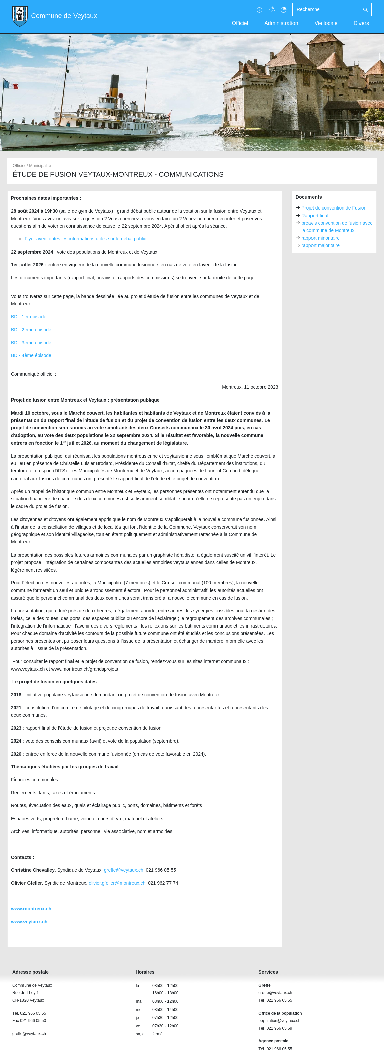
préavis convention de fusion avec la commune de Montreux (336, 226)
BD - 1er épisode (28, 316)
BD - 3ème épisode (31, 342)
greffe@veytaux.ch (123, 870)
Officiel (240, 23)
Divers (361, 23)
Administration (281, 23)
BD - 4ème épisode (31, 355)
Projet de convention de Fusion (333, 208)
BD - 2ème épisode (31, 329)
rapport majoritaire (320, 245)
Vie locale (326, 23)
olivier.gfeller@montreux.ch (117, 883)
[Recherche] (325, 9)
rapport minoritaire (320, 238)
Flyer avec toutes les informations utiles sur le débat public (85, 238)
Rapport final (314, 215)
